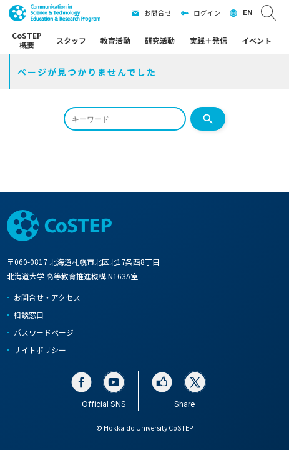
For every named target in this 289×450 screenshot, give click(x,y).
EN (247, 13)
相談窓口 (29, 314)
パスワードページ (44, 332)
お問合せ (158, 13)
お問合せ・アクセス (47, 297)
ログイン (207, 13)
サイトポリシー (40, 349)
